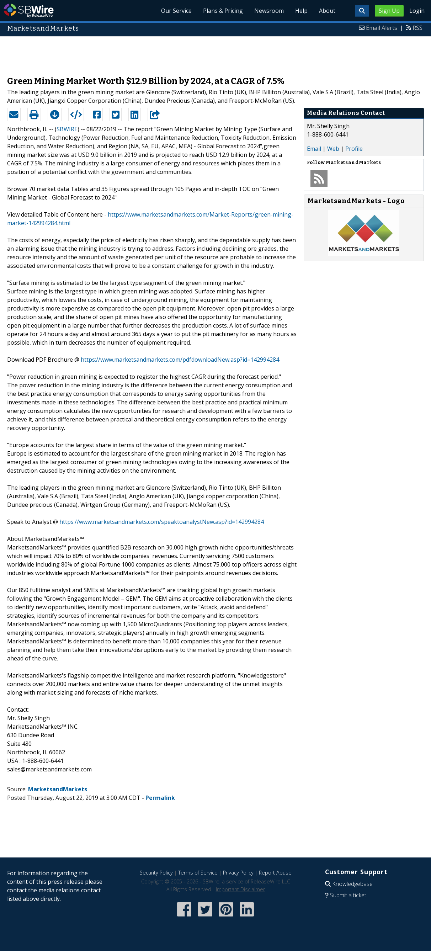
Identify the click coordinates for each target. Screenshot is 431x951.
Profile (354, 149)
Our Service (176, 11)
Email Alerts (381, 28)
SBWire (29, 10)
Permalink (160, 798)
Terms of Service (198, 872)
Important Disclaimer (240, 889)
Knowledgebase (352, 884)
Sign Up (389, 11)
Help (301, 11)
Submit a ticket (348, 895)
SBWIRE (67, 129)
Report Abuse (275, 872)
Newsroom (269, 11)
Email (314, 149)
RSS (417, 28)
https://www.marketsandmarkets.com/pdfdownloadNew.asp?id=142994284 (180, 359)
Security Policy (156, 872)
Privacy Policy (238, 872)
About (327, 11)
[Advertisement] (215, 53)
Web (333, 149)
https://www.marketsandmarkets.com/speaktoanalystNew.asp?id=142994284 (161, 522)
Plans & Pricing (223, 11)
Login (417, 11)
